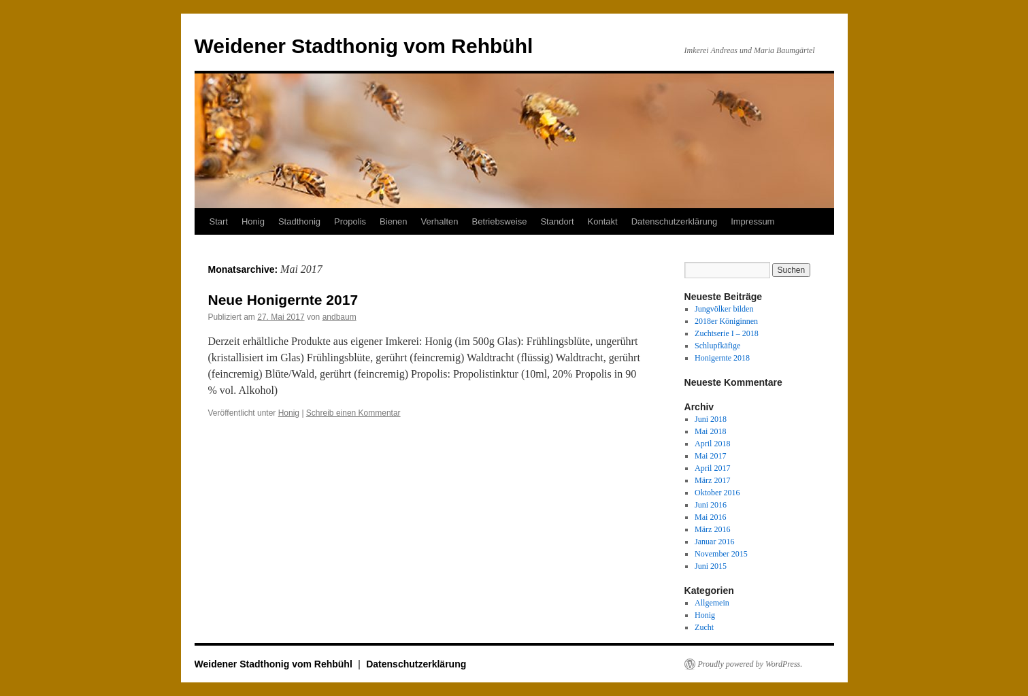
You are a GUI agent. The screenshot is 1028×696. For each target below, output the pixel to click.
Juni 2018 (711, 419)
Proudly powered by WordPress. (750, 664)
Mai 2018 (710, 431)
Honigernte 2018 (722, 358)
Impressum (752, 221)
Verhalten (440, 221)
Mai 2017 (710, 456)
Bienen (393, 221)
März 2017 (712, 480)
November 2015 (721, 554)
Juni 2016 (711, 505)
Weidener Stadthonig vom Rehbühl (364, 46)
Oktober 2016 (717, 492)
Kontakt (603, 221)
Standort (557, 221)
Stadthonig (299, 221)
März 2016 (712, 529)
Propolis (350, 221)
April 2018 (712, 443)
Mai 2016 (710, 517)
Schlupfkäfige (717, 345)
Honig (253, 221)
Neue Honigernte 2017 (283, 300)
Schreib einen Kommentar (353, 413)
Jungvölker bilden (724, 309)
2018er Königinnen (726, 321)
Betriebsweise (499, 221)
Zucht (704, 627)
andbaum (339, 317)
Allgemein (712, 603)
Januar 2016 (714, 541)
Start (219, 221)
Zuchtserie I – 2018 (727, 333)
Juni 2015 (711, 566)
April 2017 (712, 468)
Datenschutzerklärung (674, 221)
